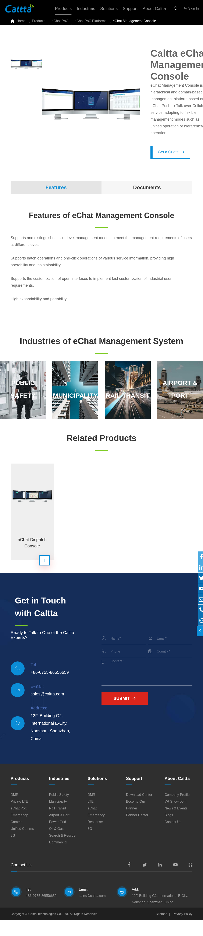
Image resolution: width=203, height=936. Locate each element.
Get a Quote (171, 157)
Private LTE (19, 817)
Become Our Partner (135, 820)
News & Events (175, 824)
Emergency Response (96, 834)
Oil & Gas (56, 844)
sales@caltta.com (47, 709)
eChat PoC (60, 23)
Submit (125, 714)
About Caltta (177, 794)
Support (134, 794)
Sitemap (161, 929)
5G (13, 851)
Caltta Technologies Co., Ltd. (48, 929)
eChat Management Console (134, 23)
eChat (92, 824)
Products (38, 23)
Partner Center (137, 831)
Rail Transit (57, 824)
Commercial (58, 858)
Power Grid (57, 837)
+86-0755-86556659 (50, 688)
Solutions (97, 794)
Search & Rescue (62, 851)
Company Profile (176, 810)
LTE (90, 817)
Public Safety (59, 810)
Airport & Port (59, 831)
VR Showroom (175, 817)
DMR (14, 810)
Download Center (139, 810)
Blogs (168, 831)
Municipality (58, 817)
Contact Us (172, 837)
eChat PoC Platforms (90, 23)
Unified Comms (22, 844)
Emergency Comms (19, 834)
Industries (59, 794)
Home (21, 23)
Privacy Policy (182, 929)
